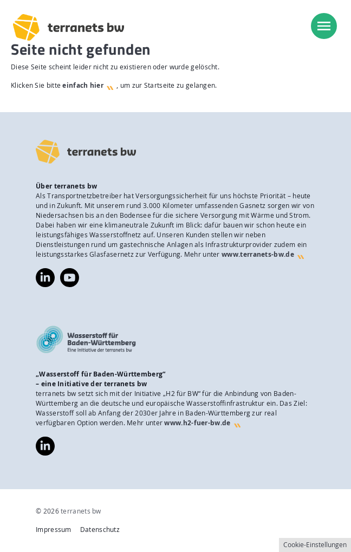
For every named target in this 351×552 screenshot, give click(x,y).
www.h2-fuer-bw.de (197, 422)
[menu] (324, 26)
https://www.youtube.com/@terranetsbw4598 (69, 272)
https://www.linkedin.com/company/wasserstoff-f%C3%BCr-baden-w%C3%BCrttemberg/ (45, 446)
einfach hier (82, 85)
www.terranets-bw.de (258, 254)
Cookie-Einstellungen (315, 544)
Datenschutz (100, 529)
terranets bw (81, 511)
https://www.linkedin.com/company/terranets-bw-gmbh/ (45, 277)
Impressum (54, 529)
